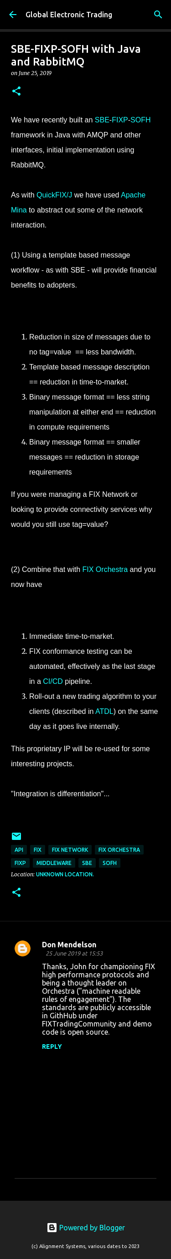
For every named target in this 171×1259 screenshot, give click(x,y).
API (19, 850)
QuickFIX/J (54, 195)
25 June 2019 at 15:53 (74, 953)
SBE (102, 120)
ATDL (104, 711)
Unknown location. (65, 874)
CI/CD (53, 681)
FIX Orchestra (105, 569)
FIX (37, 850)
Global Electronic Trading (69, 14)
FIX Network (70, 850)
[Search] (158, 14)
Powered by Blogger (86, 1228)
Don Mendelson (69, 944)
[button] (16, 92)
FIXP (120, 120)
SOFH (140, 120)
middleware (54, 863)
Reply (52, 1046)
